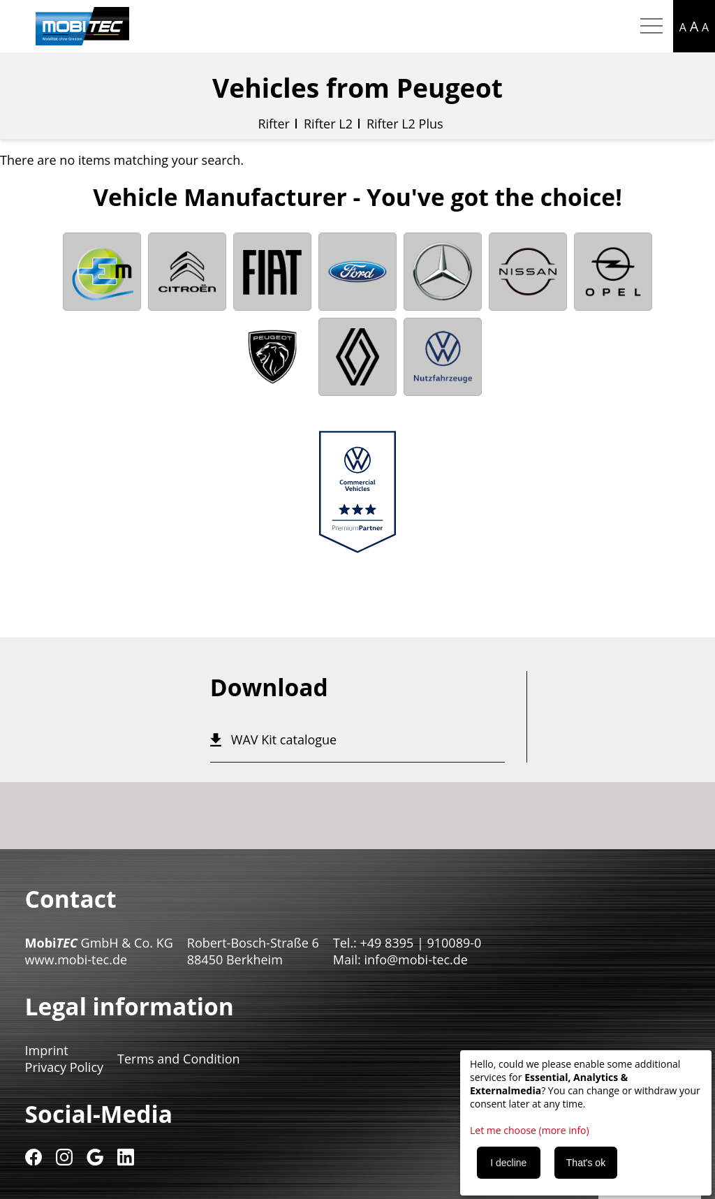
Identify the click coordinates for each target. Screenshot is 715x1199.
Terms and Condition (178, 1058)
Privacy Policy (64, 1067)
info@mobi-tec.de (416, 959)
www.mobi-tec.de (76, 959)
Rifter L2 (328, 123)
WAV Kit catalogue (284, 739)
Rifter (274, 123)
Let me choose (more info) (529, 1130)
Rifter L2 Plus (405, 123)
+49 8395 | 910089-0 (421, 942)
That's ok (585, 1162)
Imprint (46, 1050)
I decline (508, 1162)
